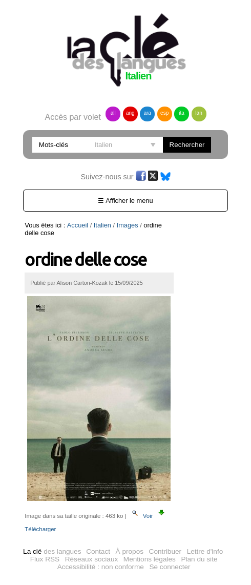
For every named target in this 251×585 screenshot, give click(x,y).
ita (181, 113)
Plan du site (199, 559)
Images (127, 225)
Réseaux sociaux (91, 559)
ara (147, 113)
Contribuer (165, 551)
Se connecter (169, 567)
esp (164, 113)
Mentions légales (149, 559)
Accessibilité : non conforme (100, 567)
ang (130, 113)
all (113, 113)
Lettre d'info (205, 551)
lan (198, 113)
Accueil (77, 225)
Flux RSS (44, 559)
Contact (98, 551)
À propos (129, 551)
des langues (52, 551)
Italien (102, 225)
